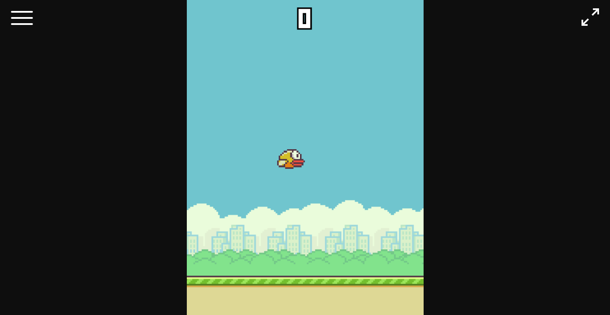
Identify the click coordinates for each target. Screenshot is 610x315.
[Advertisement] (37, 164)
